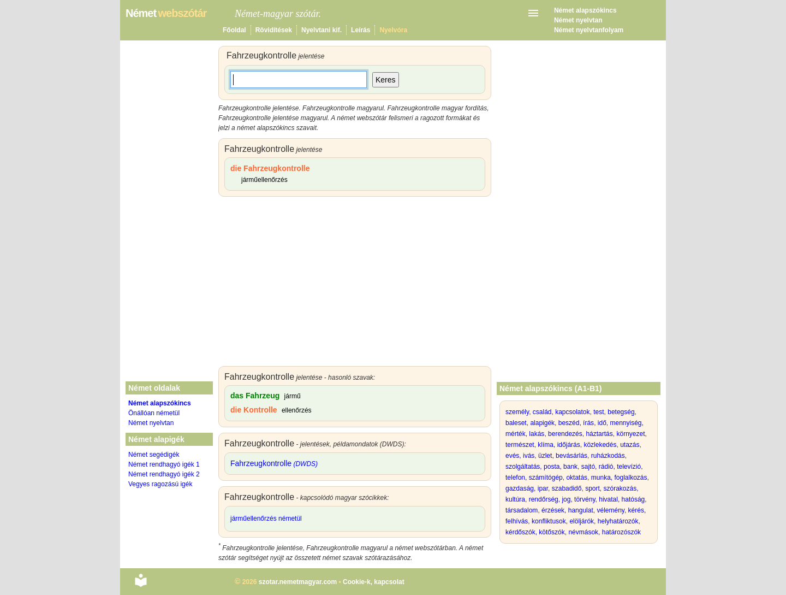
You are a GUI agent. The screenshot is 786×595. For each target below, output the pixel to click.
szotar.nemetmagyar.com (298, 582)
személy (517, 412)
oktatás (576, 477)
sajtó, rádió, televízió (611, 466)
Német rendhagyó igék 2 (164, 474)
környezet (630, 434)
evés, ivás (519, 455)
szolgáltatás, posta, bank (541, 466)
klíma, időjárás (559, 445)
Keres (386, 79)
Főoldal (234, 30)
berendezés (565, 434)
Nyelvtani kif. (321, 30)
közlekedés (599, 445)
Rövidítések (273, 30)
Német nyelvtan (578, 20)
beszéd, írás (576, 423)
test (598, 412)
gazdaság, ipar (526, 488)
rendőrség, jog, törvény (562, 499)
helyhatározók (618, 521)
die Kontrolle (253, 409)
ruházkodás (608, 455)
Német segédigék (153, 454)
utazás (629, 445)
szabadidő (567, 488)
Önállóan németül (154, 413)
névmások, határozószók (604, 532)
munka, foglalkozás (619, 477)
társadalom (521, 510)
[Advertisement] (354, 284)
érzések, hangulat (567, 510)
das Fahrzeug (254, 395)
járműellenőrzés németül (266, 518)
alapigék (542, 423)
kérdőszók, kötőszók (535, 532)
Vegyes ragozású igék (160, 484)
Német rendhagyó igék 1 (164, 464)
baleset (516, 423)
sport (592, 488)
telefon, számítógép (534, 477)
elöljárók (581, 521)
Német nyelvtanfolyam (588, 30)
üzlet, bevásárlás (562, 455)
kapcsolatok (572, 412)
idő (602, 423)
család (542, 412)
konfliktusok (549, 521)
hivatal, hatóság (622, 499)
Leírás (360, 30)
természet (519, 445)
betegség (621, 412)
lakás (536, 434)
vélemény (610, 510)
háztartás (599, 434)
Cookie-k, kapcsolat (373, 582)
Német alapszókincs (585, 10)
